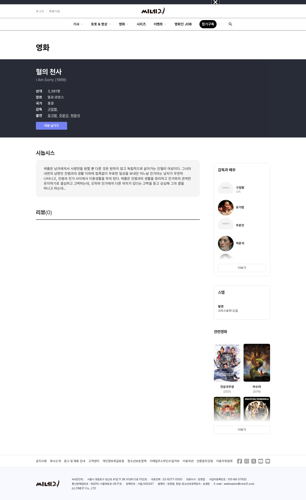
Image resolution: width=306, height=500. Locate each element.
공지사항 (41, 461)
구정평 (53, 109)
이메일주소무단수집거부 (165, 461)
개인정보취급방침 (113, 461)
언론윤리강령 (205, 461)
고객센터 (93, 461)
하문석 (75, 115)
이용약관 (188, 461)
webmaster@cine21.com (239, 483)
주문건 (64, 115)
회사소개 (55, 461)
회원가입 (54, 11)
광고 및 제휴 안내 (74, 461)
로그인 (40, 11)
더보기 (242, 268)
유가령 (53, 115)
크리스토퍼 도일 (228, 311)
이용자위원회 (224, 461)
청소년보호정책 (137, 461)
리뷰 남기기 (51, 126)
